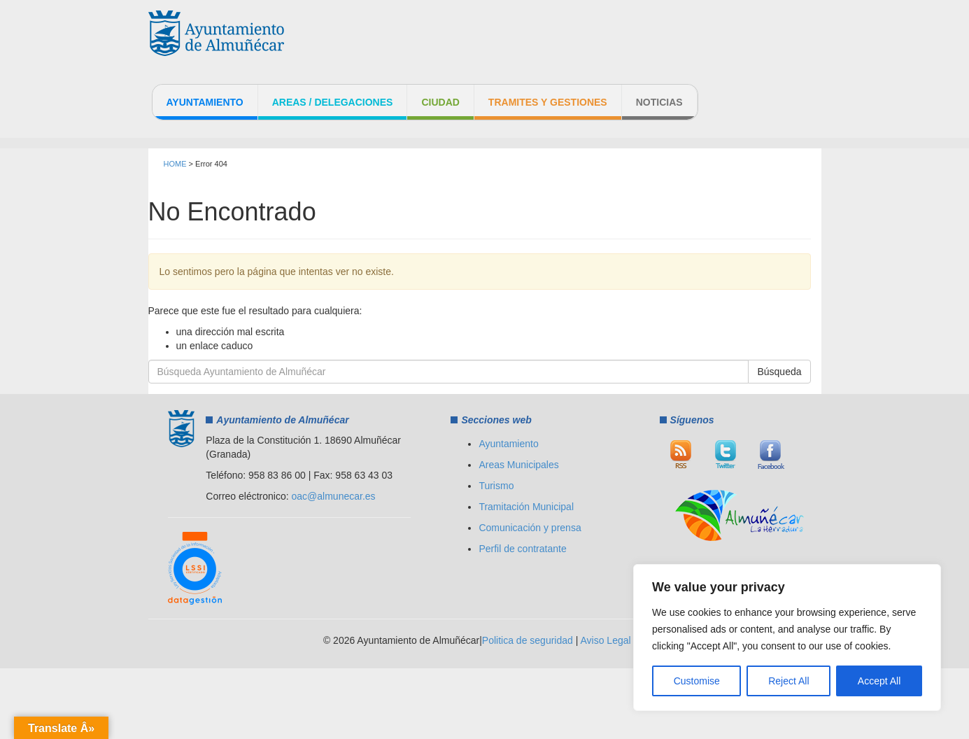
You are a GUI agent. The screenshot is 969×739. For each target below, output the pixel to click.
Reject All (788, 681)
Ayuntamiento (205, 102)
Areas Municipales (518, 464)
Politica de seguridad (527, 640)
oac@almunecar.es (334, 496)
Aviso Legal (605, 640)
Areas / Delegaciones (332, 102)
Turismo (496, 485)
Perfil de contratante (522, 548)
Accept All (879, 681)
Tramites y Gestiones (547, 102)
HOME (175, 164)
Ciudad (440, 102)
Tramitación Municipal (526, 506)
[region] (787, 637)
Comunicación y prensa (530, 527)
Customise (697, 681)
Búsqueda (779, 371)
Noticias (659, 102)
